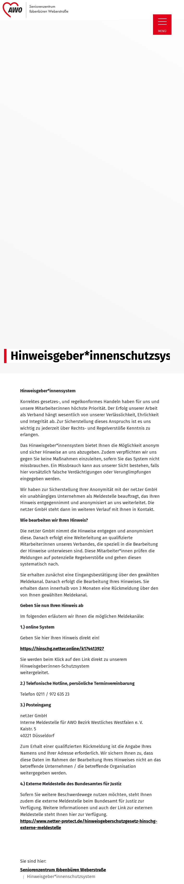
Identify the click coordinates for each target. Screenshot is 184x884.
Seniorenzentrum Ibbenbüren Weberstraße (63, 869)
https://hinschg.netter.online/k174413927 (62, 648)
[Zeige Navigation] (162, 21)
